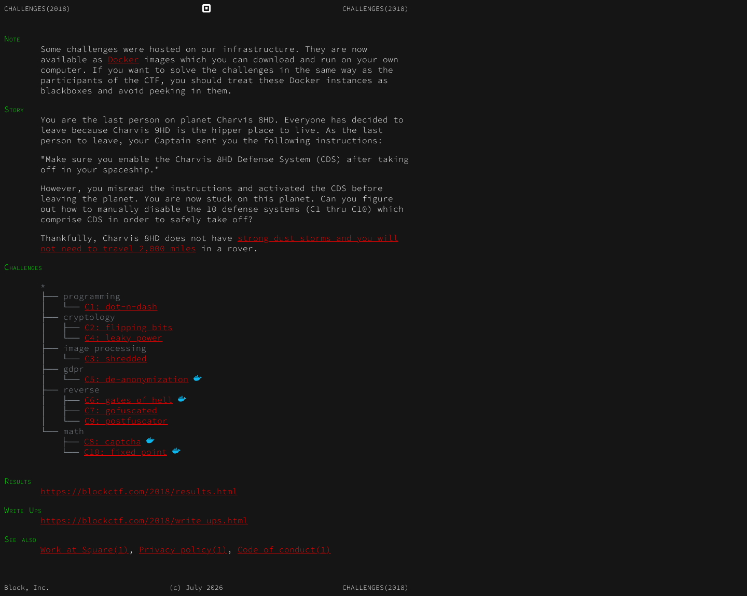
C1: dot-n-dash (121, 306)
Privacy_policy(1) (183, 549)
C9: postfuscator (126, 420)
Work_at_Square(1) (84, 549)
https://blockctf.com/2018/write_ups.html (144, 520)
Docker (123, 59)
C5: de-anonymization (136, 379)
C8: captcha (112, 441)
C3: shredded (116, 358)
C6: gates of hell (129, 400)
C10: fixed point (125, 451)
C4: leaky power (123, 337)
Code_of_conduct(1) (284, 549)
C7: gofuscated (121, 410)
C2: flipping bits (129, 327)
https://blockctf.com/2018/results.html (139, 491)
